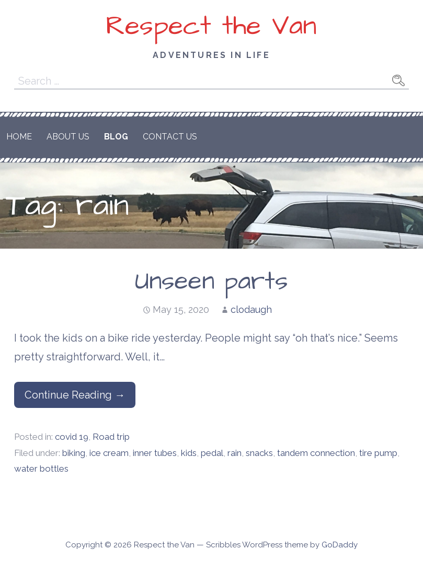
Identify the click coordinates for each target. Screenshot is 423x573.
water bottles (41, 468)
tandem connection (316, 453)
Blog (116, 137)
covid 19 (71, 436)
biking (73, 453)
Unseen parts (211, 281)
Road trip (111, 436)
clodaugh (251, 309)
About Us (68, 137)
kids (189, 453)
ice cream (109, 453)
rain (234, 453)
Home (19, 137)
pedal (212, 453)
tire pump (378, 453)
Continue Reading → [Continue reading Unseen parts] (75, 395)
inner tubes (155, 453)
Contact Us (170, 137)
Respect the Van (211, 26)
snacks (259, 453)
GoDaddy (340, 544)
